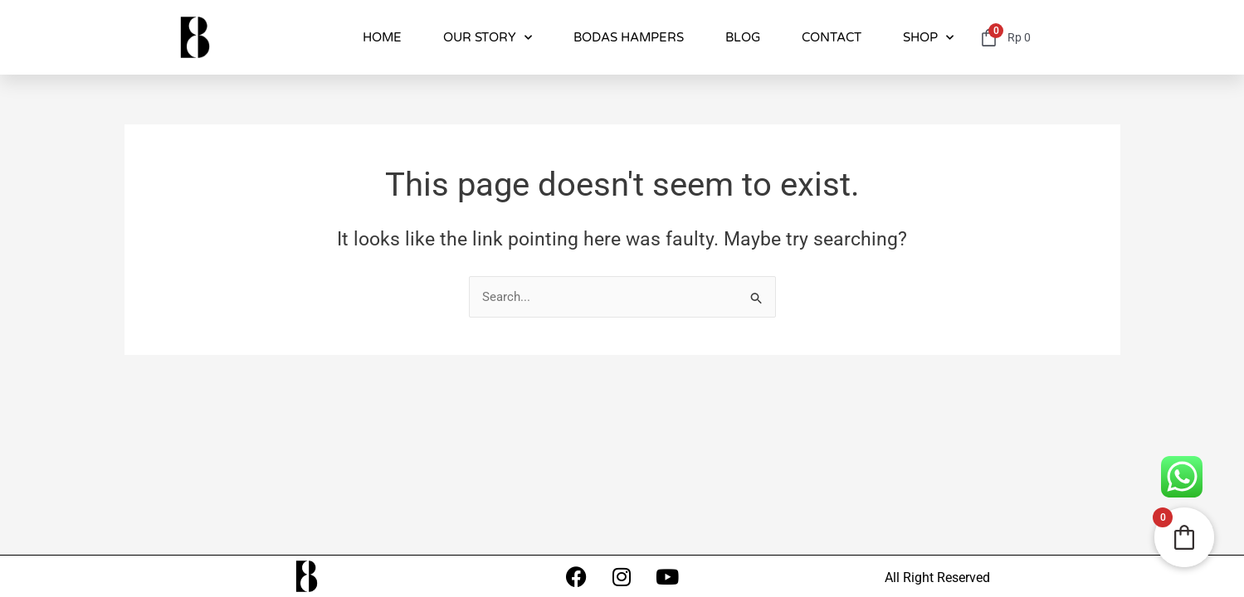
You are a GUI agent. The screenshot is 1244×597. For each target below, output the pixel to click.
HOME (382, 37)
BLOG (742, 37)
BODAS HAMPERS (628, 37)
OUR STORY (487, 38)
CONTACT (831, 37)
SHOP (928, 38)
